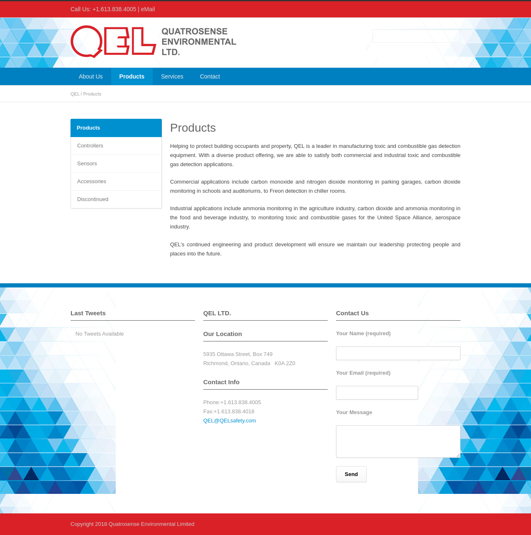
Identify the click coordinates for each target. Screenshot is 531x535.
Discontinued (92, 199)
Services (172, 76)
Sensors (87, 163)
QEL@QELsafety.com (229, 420)
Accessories (91, 181)
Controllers (90, 145)
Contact (210, 76)
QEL (75, 93)
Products (132, 76)
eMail (148, 9)
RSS (452, 9)
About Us (91, 76)
